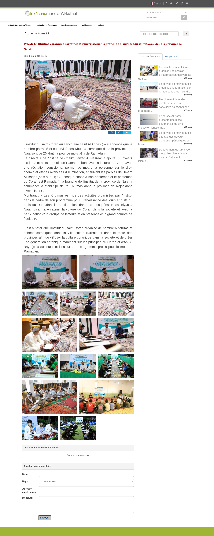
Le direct (100, 25)
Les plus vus (171, 56)
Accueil (29, 33)
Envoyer (44, 517)
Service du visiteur (69, 25)
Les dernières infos (150, 56)
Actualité (43, 33)
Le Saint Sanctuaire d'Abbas (19, 25)
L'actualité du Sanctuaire (46, 25)
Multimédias (87, 25)
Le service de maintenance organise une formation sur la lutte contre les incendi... (175, 87)
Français (157, 3)
